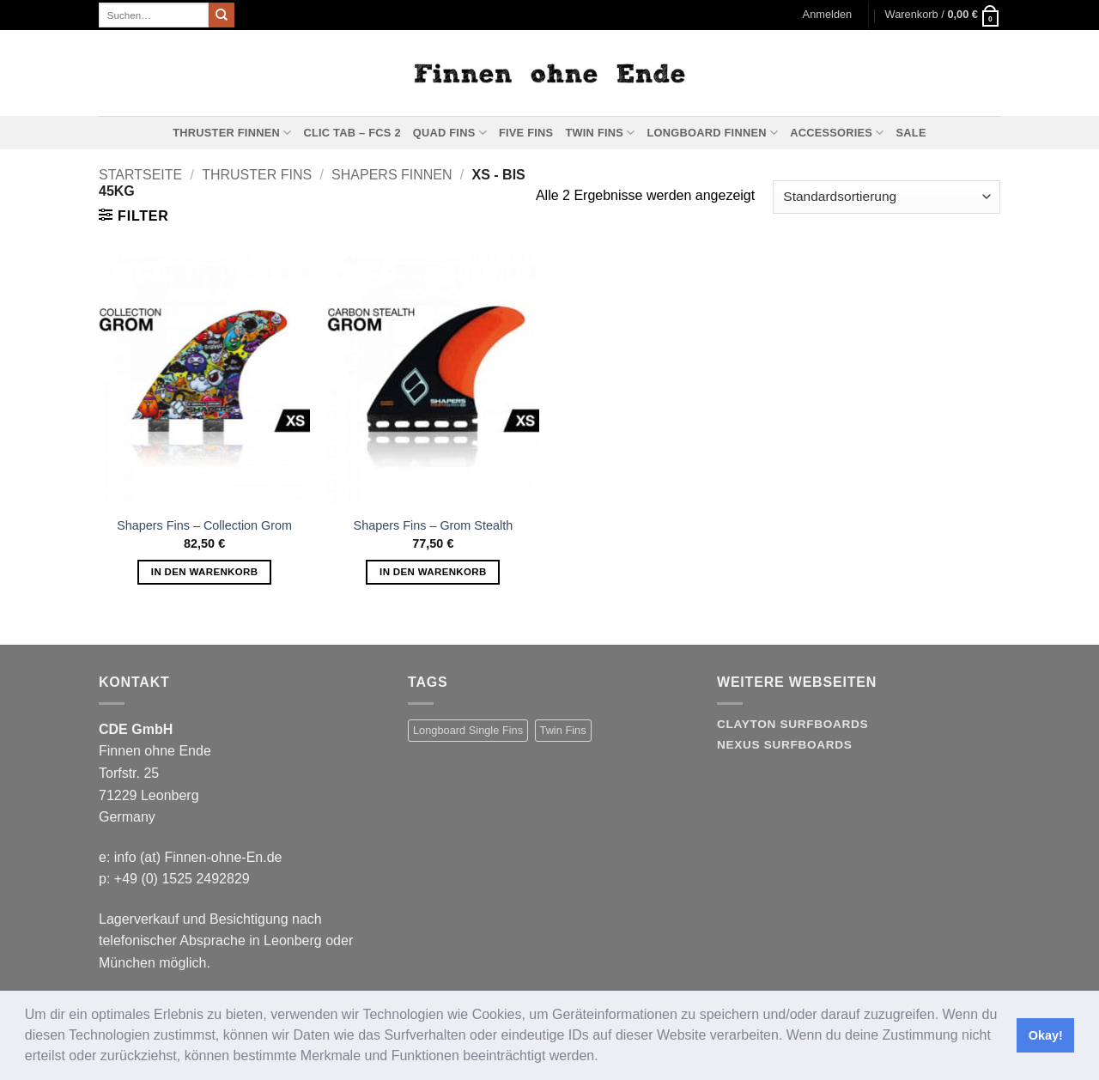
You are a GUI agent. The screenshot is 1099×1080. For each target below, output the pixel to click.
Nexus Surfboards (784, 744)
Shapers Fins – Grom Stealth (433, 525)
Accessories (836, 132)
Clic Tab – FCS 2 (351, 132)
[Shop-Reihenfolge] (886, 197)
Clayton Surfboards (792, 724)
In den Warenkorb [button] (204, 572)
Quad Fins (450, 132)
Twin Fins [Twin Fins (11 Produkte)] (563, 730)
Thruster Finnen (232, 132)
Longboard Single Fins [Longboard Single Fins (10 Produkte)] (468, 730)
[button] (604, 1057)
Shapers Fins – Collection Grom (204, 525)
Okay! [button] (1046, 1035)
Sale (911, 132)
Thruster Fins (257, 174)
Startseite (140, 174)
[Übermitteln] (221, 15)
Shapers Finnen (391, 174)
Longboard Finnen (713, 132)
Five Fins (526, 132)
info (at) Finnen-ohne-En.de (198, 857)
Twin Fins (600, 132)
